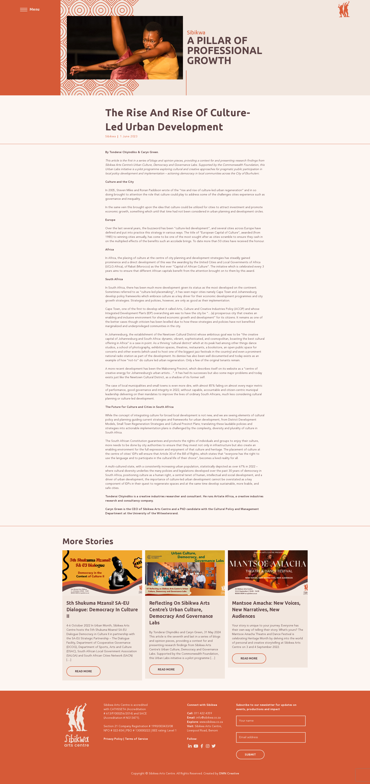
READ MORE (83, 671)
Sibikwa (110, 136)
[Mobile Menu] (30, 9)
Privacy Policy (113, 739)
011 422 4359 (203, 713)
